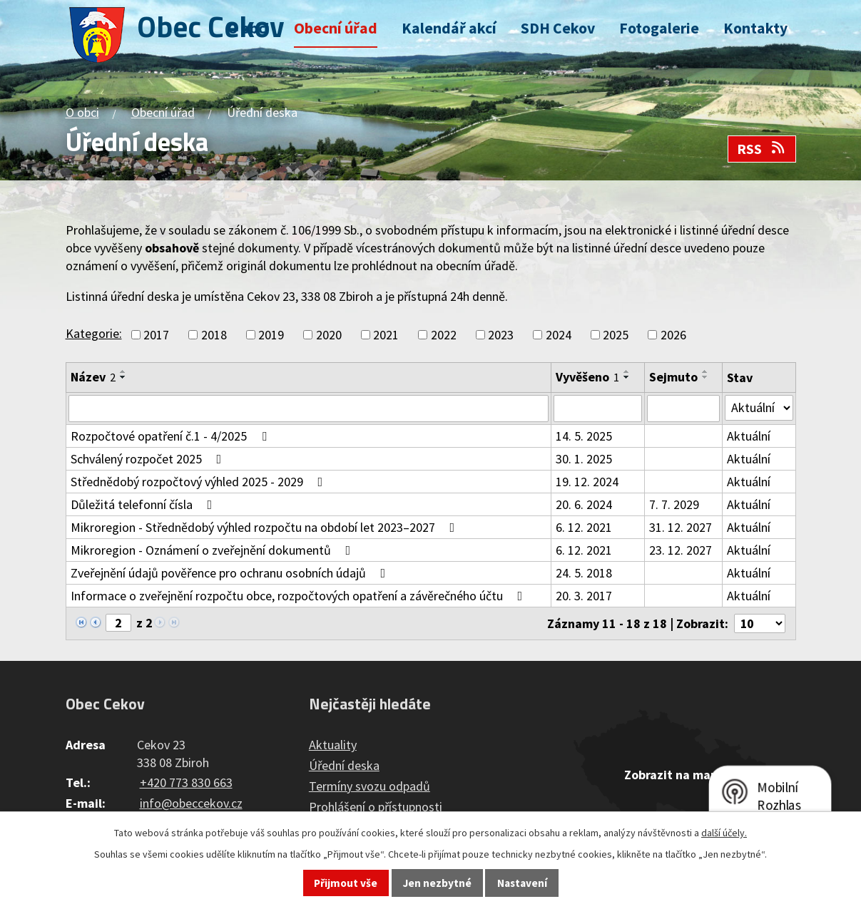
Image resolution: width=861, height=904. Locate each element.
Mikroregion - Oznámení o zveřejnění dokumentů (214, 550)
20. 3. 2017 (584, 595)
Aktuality (333, 744)
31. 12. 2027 (680, 527)
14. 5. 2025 (584, 436)
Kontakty (755, 28)
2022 (444, 335)
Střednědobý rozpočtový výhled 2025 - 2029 (200, 481)
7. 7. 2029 (674, 504)
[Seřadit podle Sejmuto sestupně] (705, 377)
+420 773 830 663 (186, 782)
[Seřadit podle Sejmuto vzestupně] (705, 371)
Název (93, 377)
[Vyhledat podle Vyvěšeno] (598, 408)
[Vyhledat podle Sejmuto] (683, 408)
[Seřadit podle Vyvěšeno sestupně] (627, 377)
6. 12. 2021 (584, 527)
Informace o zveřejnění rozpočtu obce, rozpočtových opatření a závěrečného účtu (300, 595)
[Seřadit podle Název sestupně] (123, 377)
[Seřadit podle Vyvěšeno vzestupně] (627, 371)
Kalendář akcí (449, 28)
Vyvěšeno (587, 377)
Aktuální (748, 436)
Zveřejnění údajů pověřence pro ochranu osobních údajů (231, 573)
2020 (329, 335)
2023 (501, 335)
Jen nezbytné (437, 883)
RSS (762, 149)
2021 (386, 335)
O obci (249, 28)
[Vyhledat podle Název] (308, 408)
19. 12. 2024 (587, 481)
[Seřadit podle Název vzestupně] (123, 371)
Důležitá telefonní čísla (144, 504)
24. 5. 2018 (584, 573)
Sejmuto (673, 377)
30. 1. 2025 (584, 459)
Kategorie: (94, 333)
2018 (214, 335)
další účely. (724, 832)
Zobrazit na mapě (674, 774)
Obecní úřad (335, 28)
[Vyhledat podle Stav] (759, 408)
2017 (156, 335)
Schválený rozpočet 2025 (149, 459)
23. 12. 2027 (680, 550)
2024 (558, 335)
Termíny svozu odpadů (369, 786)
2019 (271, 335)
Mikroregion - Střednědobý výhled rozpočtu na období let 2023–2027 (266, 527)
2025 (615, 335)
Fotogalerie (659, 28)
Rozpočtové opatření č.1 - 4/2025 (171, 436)
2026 (673, 335)
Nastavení (522, 883)
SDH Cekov (558, 28)
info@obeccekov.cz (191, 803)
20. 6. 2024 (584, 504)
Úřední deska (344, 765)
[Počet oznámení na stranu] (759, 623)
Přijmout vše (345, 883)
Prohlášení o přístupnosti (375, 806)
